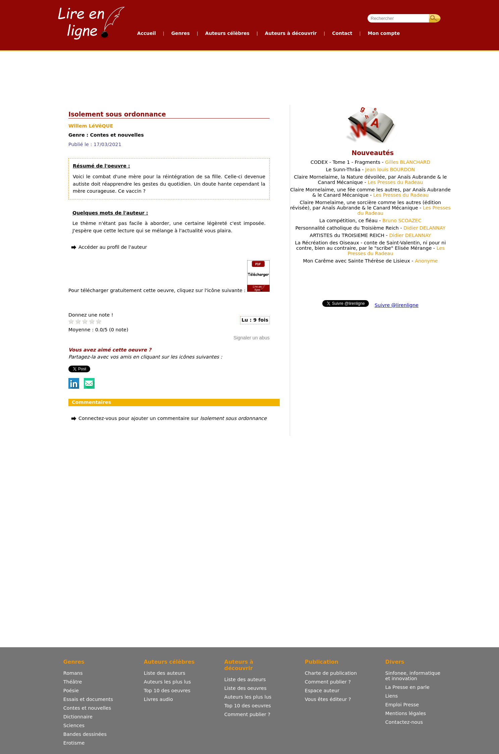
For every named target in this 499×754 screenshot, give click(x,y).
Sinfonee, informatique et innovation (412, 675)
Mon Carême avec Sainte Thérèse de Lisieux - (370, 261)
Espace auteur (322, 690)
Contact (342, 33)
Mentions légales (405, 713)
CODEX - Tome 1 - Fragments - (370, 162)
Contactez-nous (404, 722)
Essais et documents (88, 699)
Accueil (146, 33)
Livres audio (158, 699)
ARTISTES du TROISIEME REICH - (370, 235)
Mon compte (384, 33)
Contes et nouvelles (87, 708)
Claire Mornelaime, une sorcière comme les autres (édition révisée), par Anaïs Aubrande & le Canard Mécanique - (370, 208)
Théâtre (72, 682)
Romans (73, 673)
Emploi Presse (402, 704)
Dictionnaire (78, 716)
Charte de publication (331, 673)
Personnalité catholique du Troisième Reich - (370, 228)
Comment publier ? (247, 714)
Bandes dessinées (85, 734)
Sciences (74, 725)
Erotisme (74, 743)
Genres (180, 33)
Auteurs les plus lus (167, 682)
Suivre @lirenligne (397, 305)
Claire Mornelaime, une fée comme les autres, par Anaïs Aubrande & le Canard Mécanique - (370, 192)
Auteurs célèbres (227, 33)
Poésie (71, 690)
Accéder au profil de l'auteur (112, 247)
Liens (391, 696)
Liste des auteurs (164, 673)
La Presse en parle (407, 687)
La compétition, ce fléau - (370, 220)
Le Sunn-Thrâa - (370, 169)
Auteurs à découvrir (291, 33)
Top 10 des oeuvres (167, 690)
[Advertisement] (249, 76)
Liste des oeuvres (245, 688)
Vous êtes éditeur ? (328, 699)
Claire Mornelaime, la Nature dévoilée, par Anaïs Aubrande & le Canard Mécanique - (370, 179)
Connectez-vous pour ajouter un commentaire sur (172, 418)
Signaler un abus (251, 337)
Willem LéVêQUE (90, 126)
